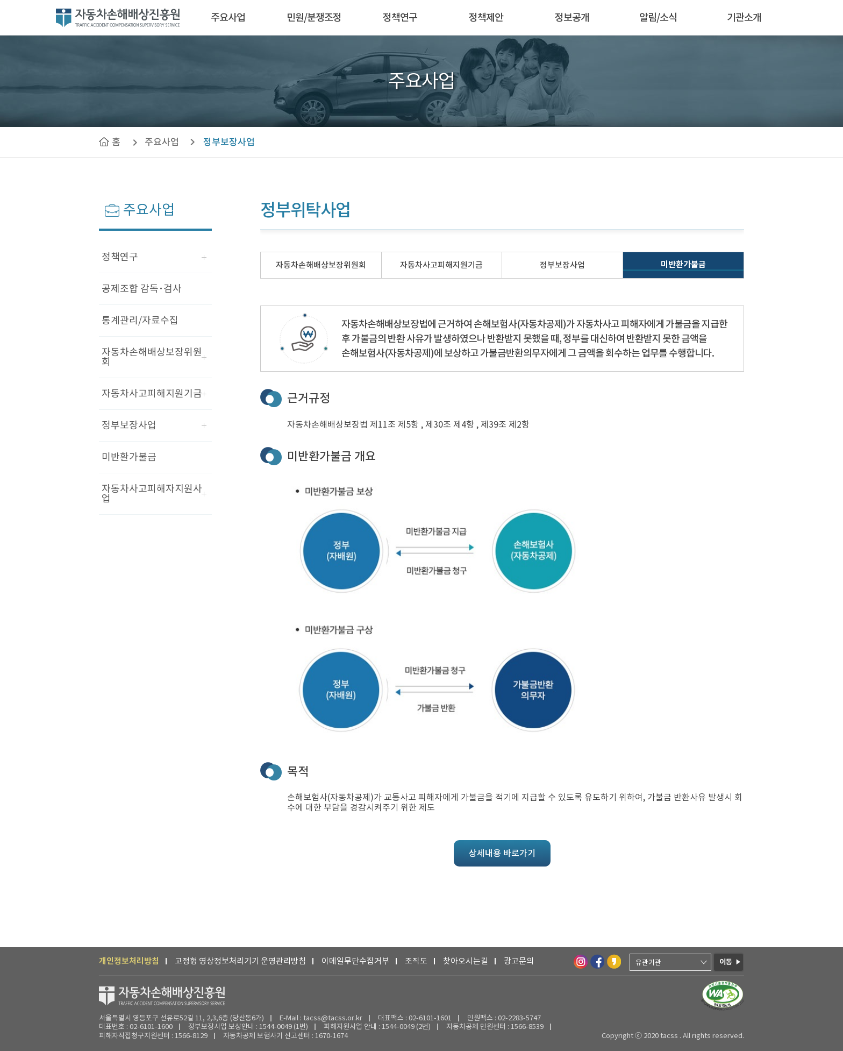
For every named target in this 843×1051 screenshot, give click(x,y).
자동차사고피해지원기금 (152, 393)
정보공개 (572, 17)
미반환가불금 (129, 457)
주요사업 (228, 17)
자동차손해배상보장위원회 (152, 357)
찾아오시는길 (465, 961)
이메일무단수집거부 (355, 961)
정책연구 (400, 17)
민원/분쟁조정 (314, 17)
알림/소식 (658, 17)
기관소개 (744, 17)
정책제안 (486, 17)
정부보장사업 (229, 142)
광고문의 (519, 961)
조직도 (416, 961)
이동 (725, 962)
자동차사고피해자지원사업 (152, 493)
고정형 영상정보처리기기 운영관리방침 (240, 961)
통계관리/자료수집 (140, 320)
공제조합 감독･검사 (142, 288)
